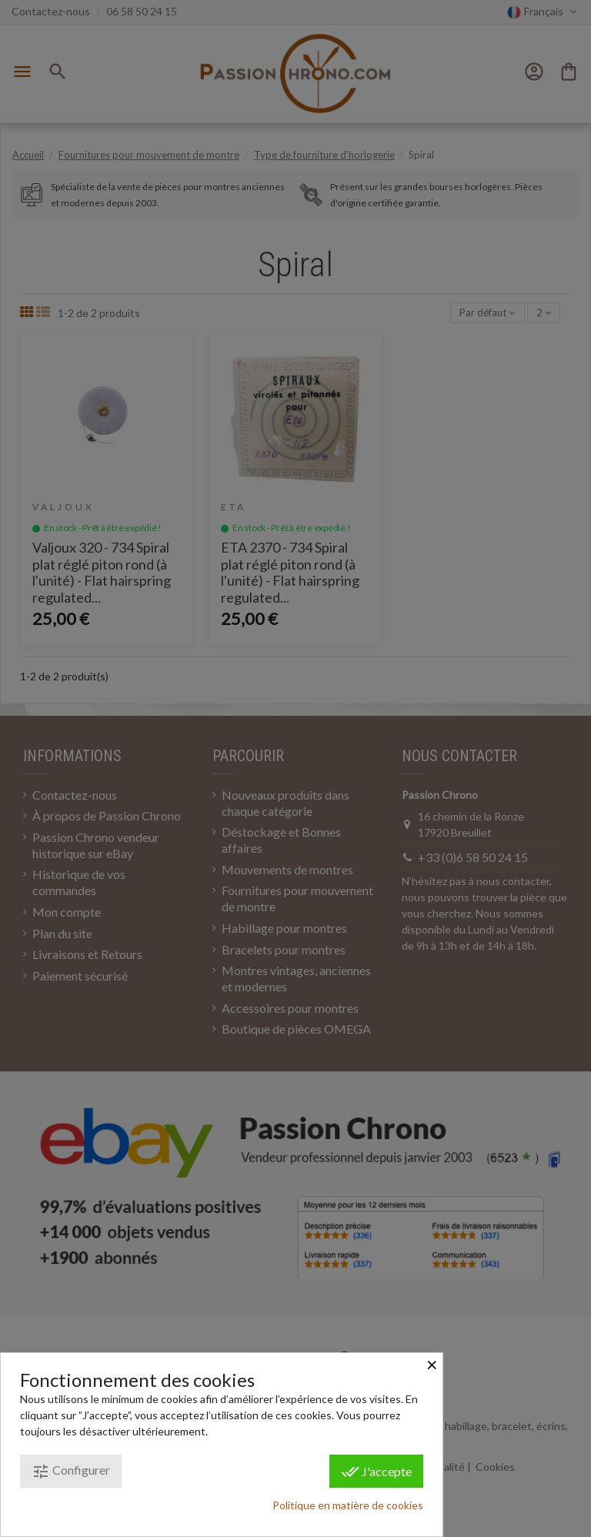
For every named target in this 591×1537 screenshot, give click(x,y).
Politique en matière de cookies (347, 1505)
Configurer (71, 1471)
